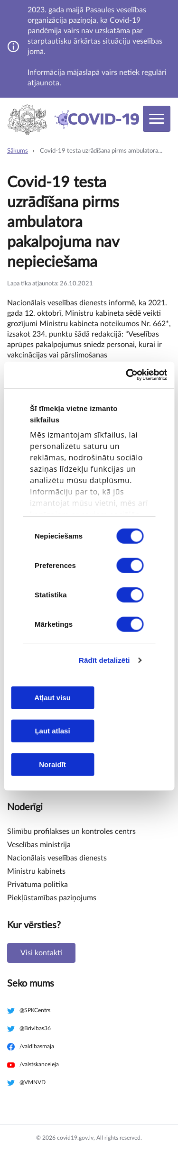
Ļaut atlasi (52, 731)
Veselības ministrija (39, 845)
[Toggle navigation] (156, 119)
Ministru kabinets (36, 871)
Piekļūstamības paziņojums (51, 898)
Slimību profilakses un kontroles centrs (71, 831)
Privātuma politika (37, 884)
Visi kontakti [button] (41, 953)
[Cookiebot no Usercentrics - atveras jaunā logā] (126, 375)
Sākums (17, 151)
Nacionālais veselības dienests (57, 858)
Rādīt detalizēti (104, 660)
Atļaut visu (52, 697)
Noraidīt (52, 764)
